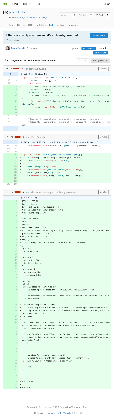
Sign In (105, 3)
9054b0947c (89, 48)
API (59, 413)
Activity (73, 25)
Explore (27, 3)
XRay (21, 12)
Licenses (51, 413)
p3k (11, 12)
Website (67, 413)
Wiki (60, 25)
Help (38, 3)
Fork (99, 15)
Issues (24, 25)
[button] (6, 68)
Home (15, 3)
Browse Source (98, 35)
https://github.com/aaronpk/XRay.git (32, 17)
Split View (83, 60)
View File (103, 68)
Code (9, 25)
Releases (44, 25)
